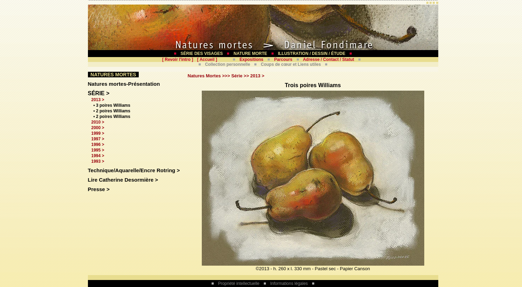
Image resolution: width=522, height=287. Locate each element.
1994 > (97, 155)
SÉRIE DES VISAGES (201, 53)
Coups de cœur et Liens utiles (291, 64)
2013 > (97, 99)
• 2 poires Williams (112, 110)
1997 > (97, 138)
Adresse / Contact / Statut (328, 59)
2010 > (97, 122)
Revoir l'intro (178, 59)
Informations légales (289, 283)
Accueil (207, 59)
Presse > (99, 189)
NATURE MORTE (250, 53)
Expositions (251, 59)
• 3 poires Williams (112, 105)
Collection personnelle (227, 64)
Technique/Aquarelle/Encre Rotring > (134, 170)
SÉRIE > (99, 93)
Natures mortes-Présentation (124, 84)
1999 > (97, 133)
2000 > (97, 127)
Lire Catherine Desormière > (123, 180)
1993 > (97, 161)
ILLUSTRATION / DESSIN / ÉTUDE (311, 53)
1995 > (97, 150)
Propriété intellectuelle (238, 283)
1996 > (97, 144)
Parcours (283, 59)
